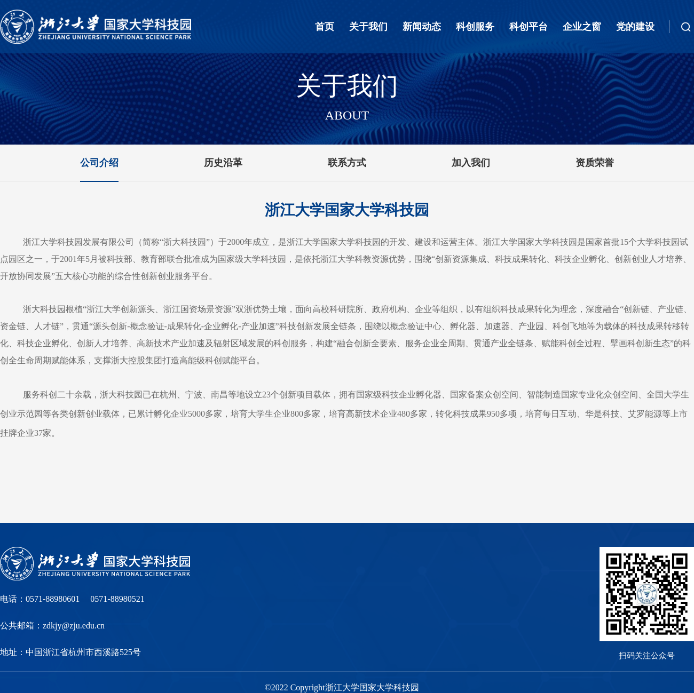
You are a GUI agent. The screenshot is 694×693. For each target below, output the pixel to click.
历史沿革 (223, 162)
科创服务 (475, 26)
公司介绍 (99, 162)
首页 (324, 26)
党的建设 (635, 26)
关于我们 (368, 26)
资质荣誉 (594, 162)
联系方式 (347, 162)
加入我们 (471, 162)
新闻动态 (422, 26)
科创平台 (528, 26)
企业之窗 (582, 26)
